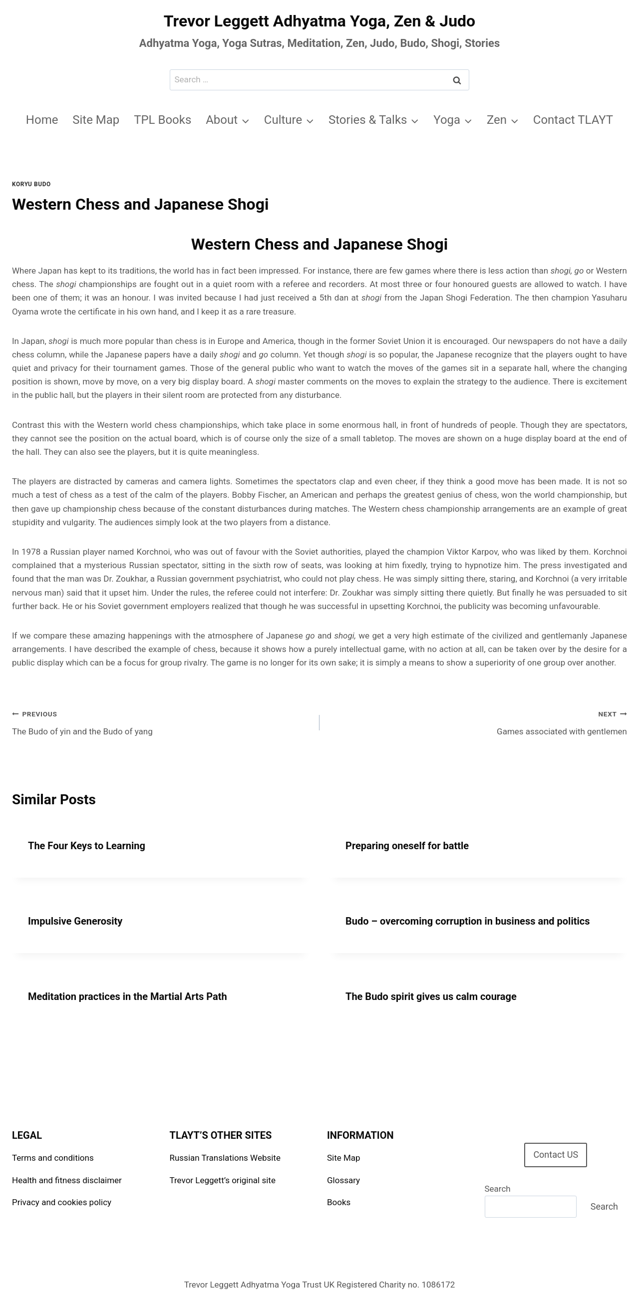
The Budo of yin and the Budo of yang (161, 721)
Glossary (343, 1180)
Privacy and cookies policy (61, 1202)
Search (498, 1189)
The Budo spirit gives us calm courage (431, 996)
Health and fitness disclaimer (67, 1180)
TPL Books (162, 120)
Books (338, 1202)
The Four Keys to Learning (86, 846)
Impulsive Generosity (75, 921)
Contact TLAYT (573, 120)
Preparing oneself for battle (407, 846)
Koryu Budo (31, 184)
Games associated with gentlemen (477, 721)
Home (42, 120)
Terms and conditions (53, 1158)
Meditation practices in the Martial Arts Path (127, 996)
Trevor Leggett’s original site (223, 1180)
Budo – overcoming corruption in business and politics (467, 921)
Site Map (95, 120)
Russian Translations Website (225, 1158)
